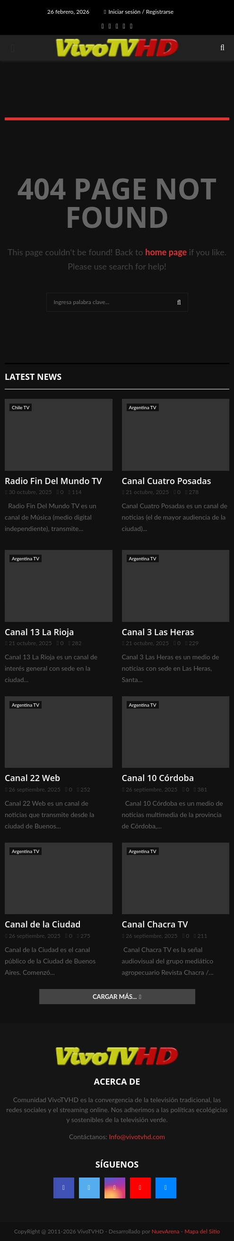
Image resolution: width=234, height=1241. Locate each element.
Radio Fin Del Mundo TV (53, 480)
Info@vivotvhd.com (137, 1137)
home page (166, 252)
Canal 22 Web (32, 777)
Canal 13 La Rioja (39, 632)
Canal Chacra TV (155, 924)
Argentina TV (142, 407)
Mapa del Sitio (202, 1231)
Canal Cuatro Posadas (166, 480)
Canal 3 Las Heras (158, 632)
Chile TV (20, 407)
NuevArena (166, 1231)
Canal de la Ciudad (43, 924)
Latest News (33, 376)
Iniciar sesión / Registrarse (138, 11)
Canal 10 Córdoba (158, 777)
